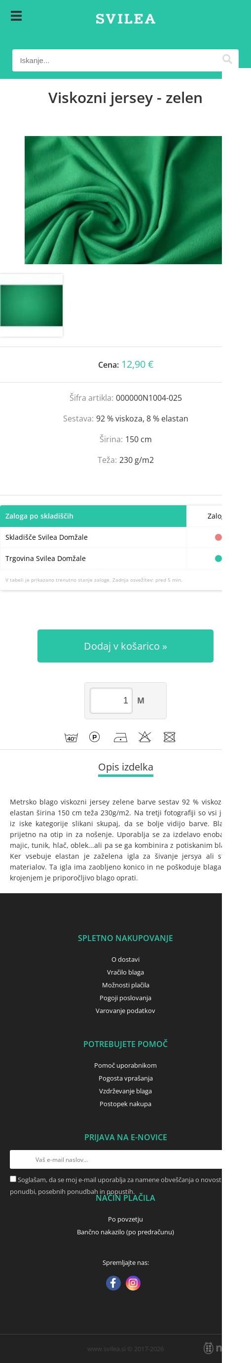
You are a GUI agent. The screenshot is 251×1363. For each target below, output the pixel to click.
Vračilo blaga (125, 972)
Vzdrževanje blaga (125, 1090)
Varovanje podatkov (125, 1010)
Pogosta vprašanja (126, 1078)
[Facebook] (113, 1284)
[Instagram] (133, 1284)
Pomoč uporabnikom (125, 1065)
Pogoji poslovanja (125, 997)
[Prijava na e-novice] (231, 1159)
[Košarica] (229, 17)
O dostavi (125, 959)
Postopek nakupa (125, 1103)
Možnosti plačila (125, 984)
